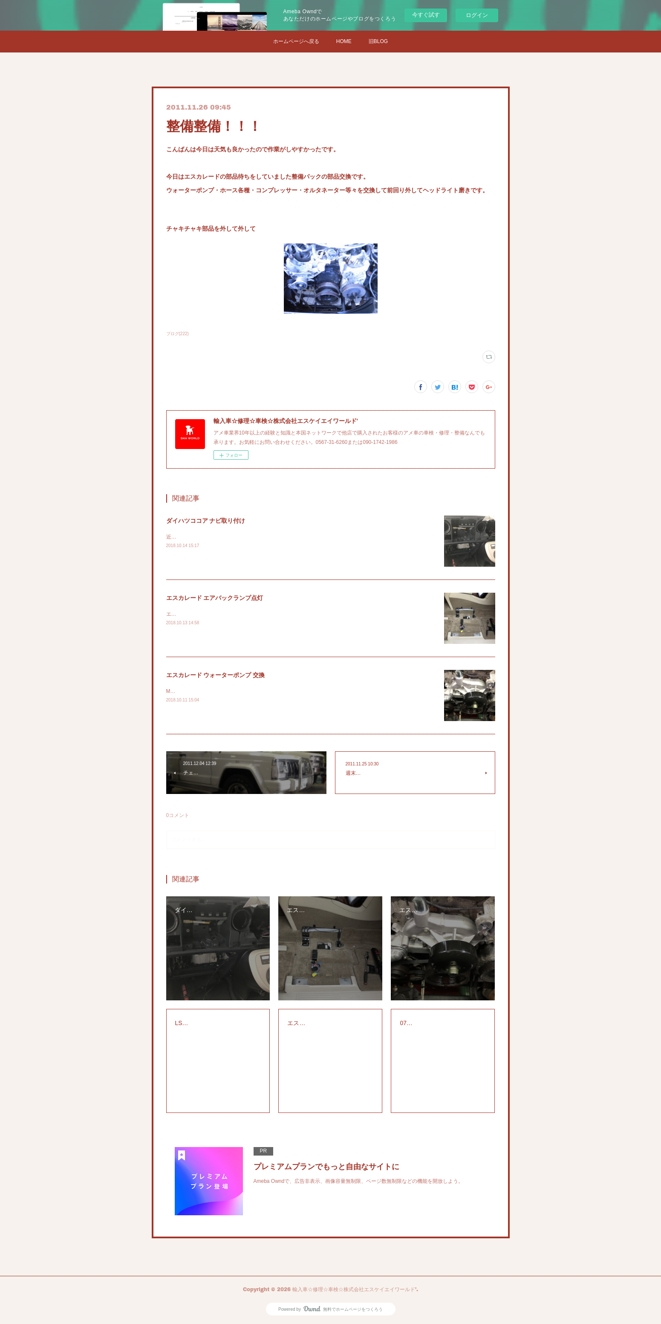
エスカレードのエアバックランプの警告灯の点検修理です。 (235, 614)
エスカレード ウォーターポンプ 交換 (215, 675)
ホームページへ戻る (296, 41)
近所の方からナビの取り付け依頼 (204, 537)
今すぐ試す (426, 15)
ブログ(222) (177, 333)
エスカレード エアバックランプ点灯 (214, 597)
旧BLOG (378, 41)
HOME (344, 41)
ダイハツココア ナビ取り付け (205, 520)
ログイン (477, 15)
